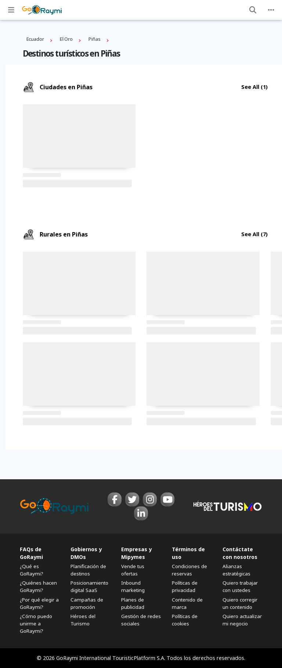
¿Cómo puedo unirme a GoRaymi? (36, 623)
